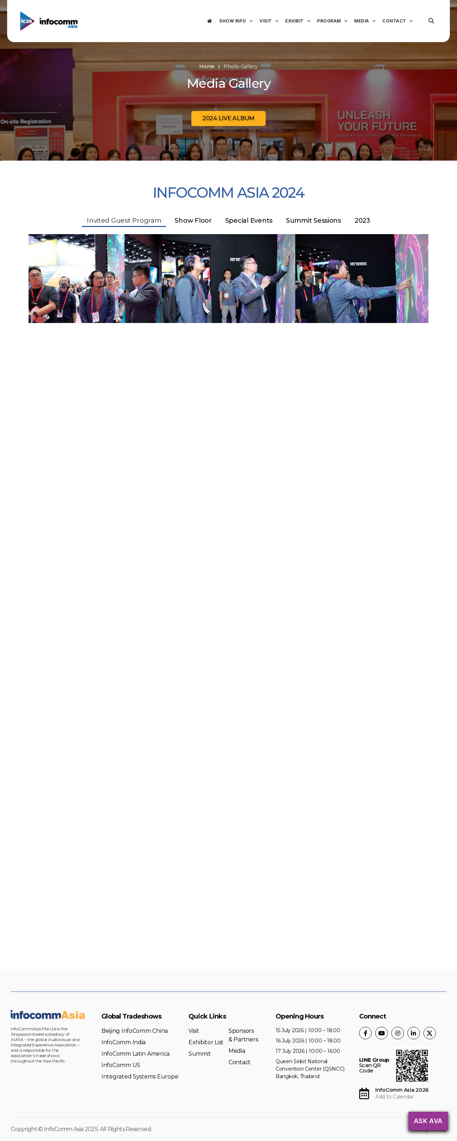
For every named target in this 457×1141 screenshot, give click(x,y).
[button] (228, 118)
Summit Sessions (313, 220)
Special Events (248, 220)
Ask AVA (428, 1121)
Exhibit (297, 21)
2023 (362, 220)
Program (332, 21)
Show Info (235, 21)
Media (364, 21)
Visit (269, 21)
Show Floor (193, 220)
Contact (397, 21)
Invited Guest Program (124, 220)
